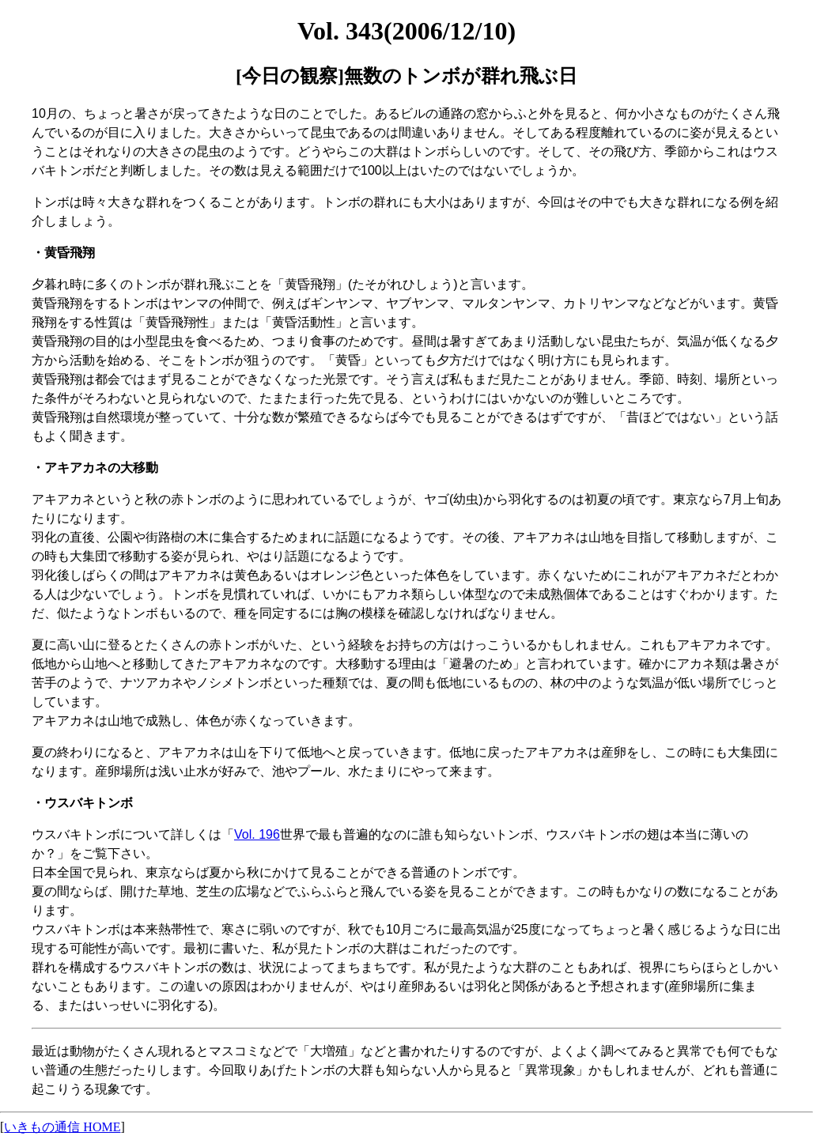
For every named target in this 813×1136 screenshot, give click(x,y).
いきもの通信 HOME (62, 1127)
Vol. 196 (257, 834)
